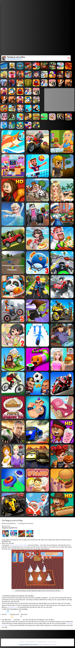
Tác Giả (54, 641)
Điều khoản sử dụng (41, 641)
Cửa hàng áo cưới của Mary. (26, 523)
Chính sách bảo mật (30, 641)
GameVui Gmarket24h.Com (9, 523)
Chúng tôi (21, 641)
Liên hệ (49, 641)
